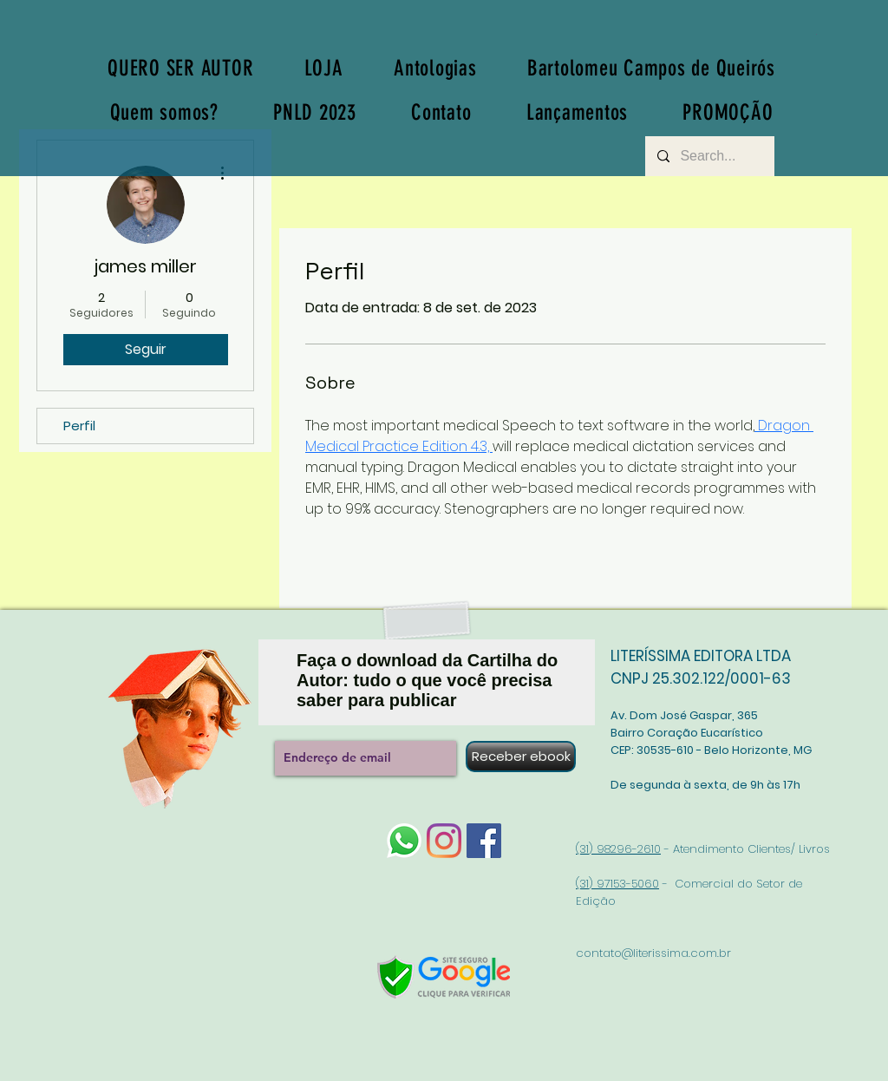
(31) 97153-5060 (617, 883)
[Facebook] (484, 840)
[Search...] (709, 156)
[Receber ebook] (521, 756)
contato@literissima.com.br (653, 953)
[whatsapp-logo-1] (404, 840)
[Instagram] (444, 840)
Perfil (79, 425)
